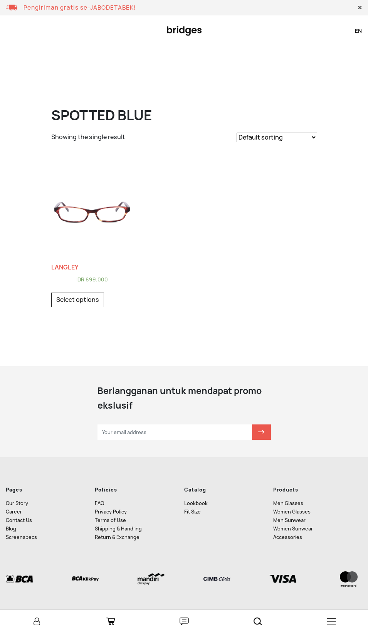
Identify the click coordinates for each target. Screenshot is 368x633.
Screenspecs (21, 537)
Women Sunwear (293, 528)
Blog (11, 528)
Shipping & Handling (118, 528)
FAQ (99, 503)
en (358, 30)
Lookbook (196, 503)
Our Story (17, 503)
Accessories (287, 537)
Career (14, 511)
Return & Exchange (117, 537)
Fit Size (192, 511)
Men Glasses (288, 503)
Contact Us (19, 520)
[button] (360, 8)
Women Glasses (292, 511)
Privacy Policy (111, 511)
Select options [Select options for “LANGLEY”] (77, 300)
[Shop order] (277, 137)
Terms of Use (110, 520)
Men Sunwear (289, 520)
